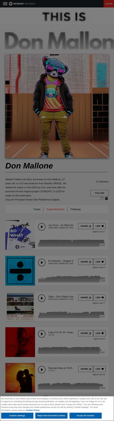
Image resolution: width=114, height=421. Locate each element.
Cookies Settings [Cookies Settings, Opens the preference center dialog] (17, 416)
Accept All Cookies (85, 416)
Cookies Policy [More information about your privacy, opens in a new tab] (32, 410)
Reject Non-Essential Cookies (51, 416)
